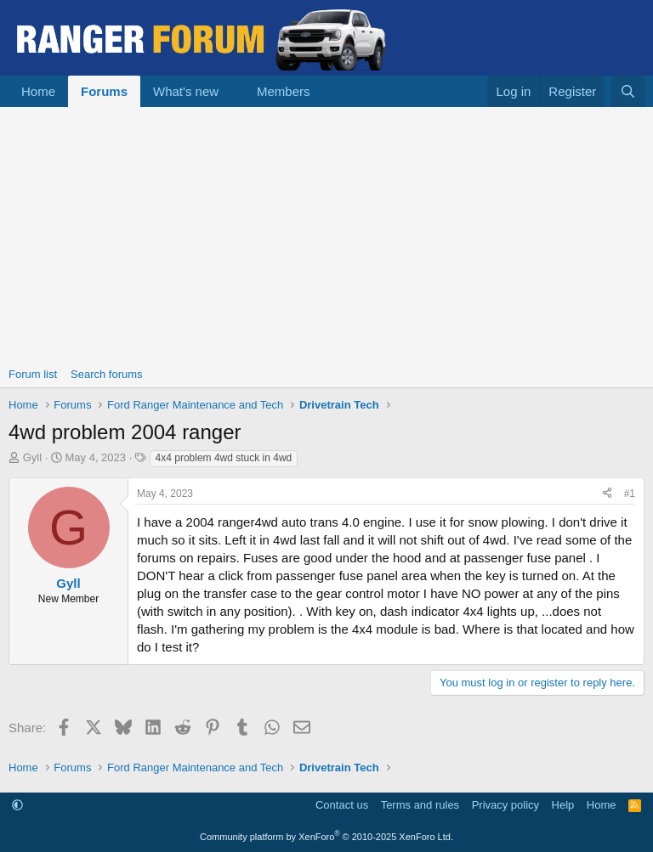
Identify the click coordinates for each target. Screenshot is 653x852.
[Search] (627, 91)
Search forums (107, 374)
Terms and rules (420, 804)
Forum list (33, 374)
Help (563, 804)
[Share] (607, 494)
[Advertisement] (326, 234)
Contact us (341, 804)
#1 (629, 493)
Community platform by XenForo (326, 837)
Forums (104, 91)
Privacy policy (505, 804)
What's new (186, 91)
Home (38, 91)
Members (283, 91)
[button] (232, 91)
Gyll (32, 457)
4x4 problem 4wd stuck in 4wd (224, 458)
